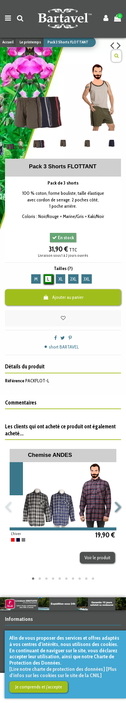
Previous (8, 507)
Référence (14, 381)
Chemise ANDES (50, 455)
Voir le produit (97, 558)
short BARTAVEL (64, 347)
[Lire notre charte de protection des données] (57, 669)
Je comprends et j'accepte (38, 687)
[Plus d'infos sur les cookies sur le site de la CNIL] (63, 672)
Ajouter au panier (63, 297)
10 (93, 578)
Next (117, 507)
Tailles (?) (63, 268)
